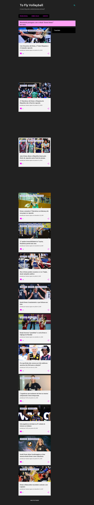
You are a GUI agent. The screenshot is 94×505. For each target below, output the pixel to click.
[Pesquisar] (74, 5)
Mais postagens (34, 500)
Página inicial (24, 16)
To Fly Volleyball (31, 5)
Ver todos (23, 24)
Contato (45, 16)
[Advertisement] (34, 69)
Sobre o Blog (35, 16)
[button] (48, 54)
